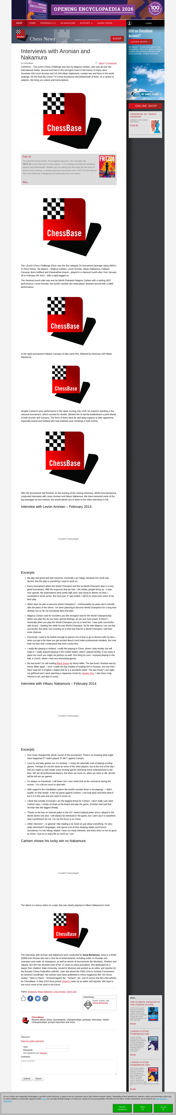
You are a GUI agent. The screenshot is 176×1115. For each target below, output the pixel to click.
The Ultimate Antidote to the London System (145, 1003)
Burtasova (32, 992)
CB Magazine (67, 23)
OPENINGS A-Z (48, 23)
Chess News (42, 39)
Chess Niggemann (100, 1003)
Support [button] (86, 23)
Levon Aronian (59, 992)
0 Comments (111, 63)
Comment (25, 1057)
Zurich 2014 (71, 992)
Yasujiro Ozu (88, 673)
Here (44, 1099)
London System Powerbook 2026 (140, 1063)
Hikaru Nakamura (45, 992)
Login (148, 23)
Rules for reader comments (32, 1041)
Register (43, 1053)
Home (32, 23)
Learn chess (104, 23)
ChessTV (66, 981)
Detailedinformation (122, 1108)
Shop (19, 23)
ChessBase (38, 1017)
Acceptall (163, 1108)
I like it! (101, 63)
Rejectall (142, 1108)
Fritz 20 (27, 156)
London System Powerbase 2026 (139, 1032)
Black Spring (63, 663)
